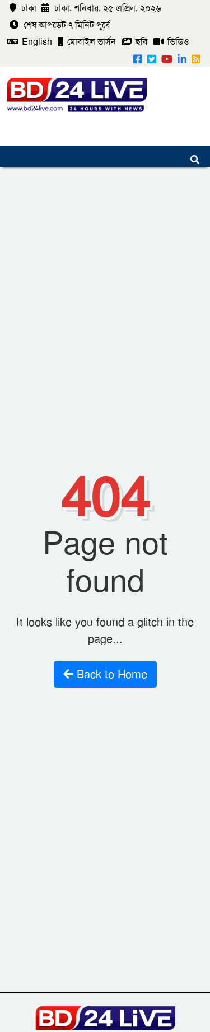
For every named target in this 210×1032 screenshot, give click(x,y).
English (29, 42)
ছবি (135, 42)
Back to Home (105, 674)
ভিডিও (171, 42)
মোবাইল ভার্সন (87, 42)
